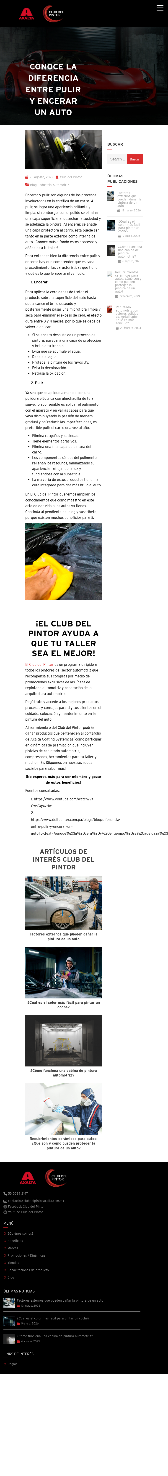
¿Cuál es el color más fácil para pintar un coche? (129, 226)
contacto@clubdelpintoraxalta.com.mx (33, 1201)
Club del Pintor (69, 177)
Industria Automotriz (54, 185)
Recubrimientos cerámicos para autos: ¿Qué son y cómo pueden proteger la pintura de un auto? (128, 281)
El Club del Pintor (39, 664)
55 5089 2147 (15, 1194)
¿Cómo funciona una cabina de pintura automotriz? (130, 251)
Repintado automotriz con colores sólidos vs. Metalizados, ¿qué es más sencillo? (127, 315)
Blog (33, 185)
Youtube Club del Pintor (23, 1212)
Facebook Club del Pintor (24, 1207)
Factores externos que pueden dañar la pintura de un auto (129, 199)
